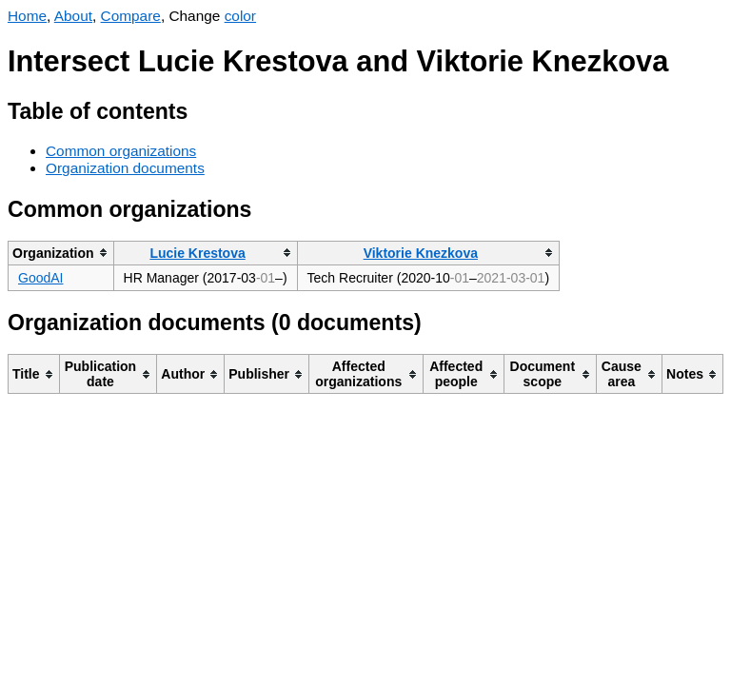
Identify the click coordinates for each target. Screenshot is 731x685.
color (240, 16)
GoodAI (40, 277)
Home (27, 16)
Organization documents (125, 168)
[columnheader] (61, 252)
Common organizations (121, 151)
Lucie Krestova (197, 253)
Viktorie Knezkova (421, 253)
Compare (131, 16)
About (73, 16)
